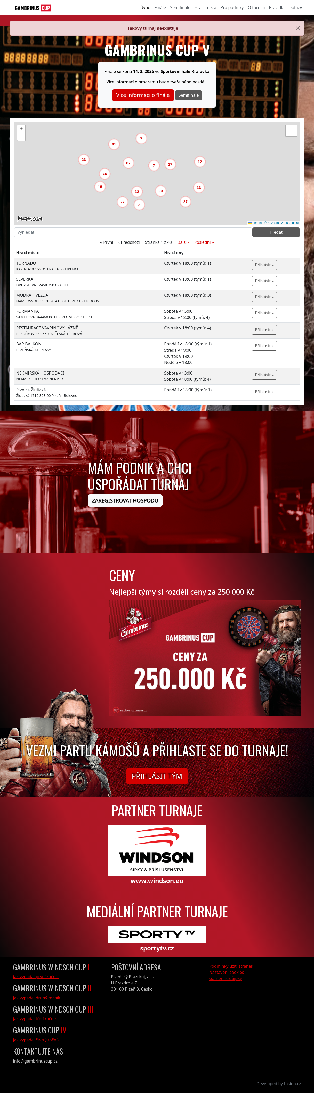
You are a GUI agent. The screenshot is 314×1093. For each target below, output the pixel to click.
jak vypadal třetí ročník (35, 1019)
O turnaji (256, 7)
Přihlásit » (264, 265)
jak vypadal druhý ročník (36, 998)
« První (106, 242)
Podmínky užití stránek (231, 966)
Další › (183, 242)
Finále (160, 7)
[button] (140, 206)
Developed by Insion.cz (278, 1084)
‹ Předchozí (129, 242)
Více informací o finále (143, 95)
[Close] (298, 28)
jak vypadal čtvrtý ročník (36, 1040)
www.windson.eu (157, 880)
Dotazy (295, 7)
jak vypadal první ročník (36, 976)
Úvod (145, 7)
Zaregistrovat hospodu (125, 500)
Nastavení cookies (226, 972)
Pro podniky (232, 7)
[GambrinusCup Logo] (33, 7)
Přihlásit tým (157, 776)
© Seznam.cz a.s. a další (281, 223)
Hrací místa (205, 7)
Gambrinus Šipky (225, 978)
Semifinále (180, 7)
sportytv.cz (157, 948)
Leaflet (255, 223)
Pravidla (277, 7)
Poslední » (204, 242)
